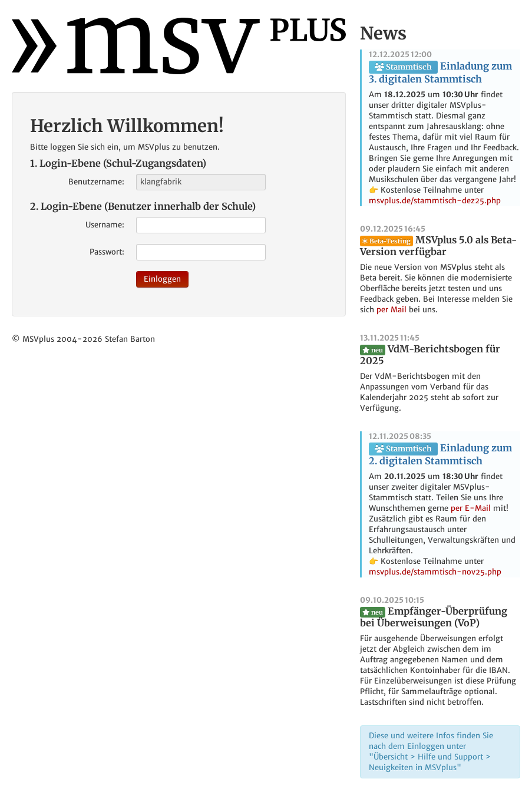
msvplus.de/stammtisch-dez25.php (435, 201)
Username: (104, 225)
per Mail (391, 310)
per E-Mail (471, 508)
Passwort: (107, 252)
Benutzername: (96, 182)
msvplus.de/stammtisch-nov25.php (435, 572)
